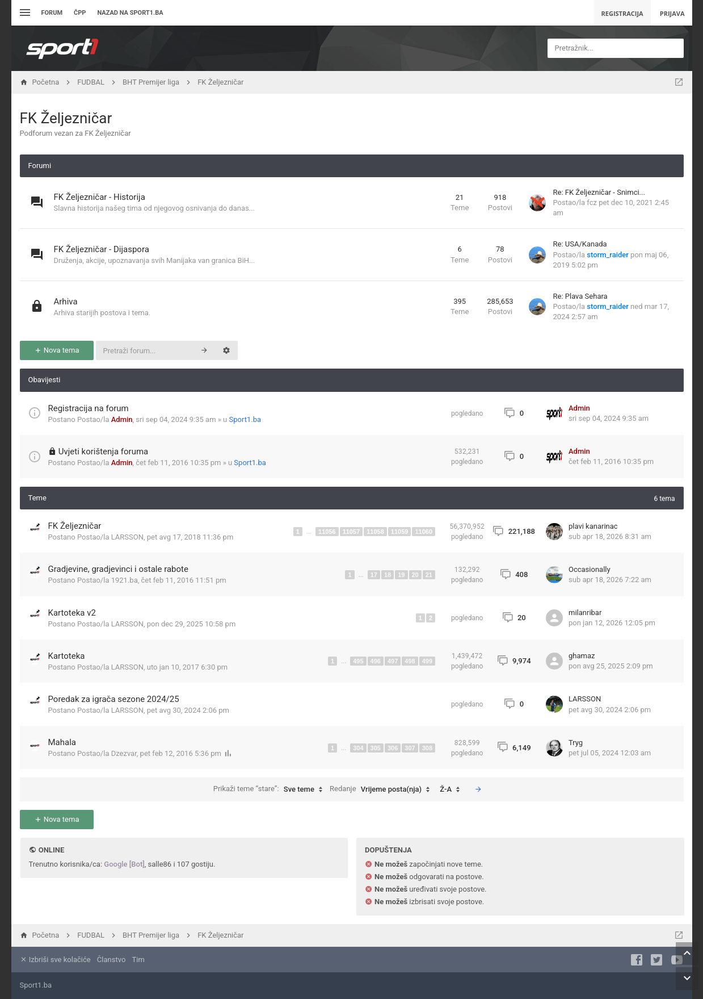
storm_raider (608, 254)
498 (410, 661)
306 (393, 748)
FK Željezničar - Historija (99, 197)
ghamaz (582, 655)
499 (427, 661)
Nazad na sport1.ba (130, 12)
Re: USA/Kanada (580, 244)
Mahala (62, 742)
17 (374, 574)
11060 (423, 531)
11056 (327, 531)
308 (427, 748)
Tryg (576, 742)
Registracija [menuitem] (622, 13)
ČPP (80, 12)
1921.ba (124, 580)
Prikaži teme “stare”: (270, 789)
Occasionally (590, 569)
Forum (52, 12)
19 (401, 574)
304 (358, 748)
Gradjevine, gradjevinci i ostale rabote (118, 569)
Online (51, 850)
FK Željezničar (66, 118)
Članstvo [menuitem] (111, 959)
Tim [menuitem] (138, 959)
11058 (375, 531)
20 (415, 574)
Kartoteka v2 (72, 613)
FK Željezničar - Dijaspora (101, 249)
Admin (122, 419)
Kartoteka (66, 656)
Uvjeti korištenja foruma (103, 451)
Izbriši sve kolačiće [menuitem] (55, 959)
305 (376, 748)
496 (376, 661)
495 (358, 661)
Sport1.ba (245, 419)
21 (429, 574)
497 (393, 661)
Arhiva (66, 301)
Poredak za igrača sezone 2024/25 (113, 699)
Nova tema (56, 350)
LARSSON (127, 537)
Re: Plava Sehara (580, 296)
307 (410, 748)
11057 (351, 531)
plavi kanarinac (593, 526)
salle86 (160, 864)
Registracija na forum (88, 408)
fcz (592, 202)
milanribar (585, 612)
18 (387, 574)
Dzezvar (124, 753)
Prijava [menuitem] (672, 13)
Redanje (382, 789)
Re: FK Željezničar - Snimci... (599, 192)
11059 (400, 531)
